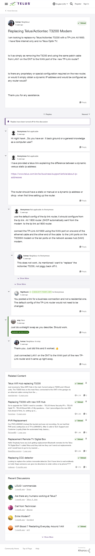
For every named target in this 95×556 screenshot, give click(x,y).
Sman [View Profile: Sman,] (29, 489)
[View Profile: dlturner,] (10, 507)
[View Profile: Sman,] (10, 487)
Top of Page (27, 548)
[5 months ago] (21, 467)
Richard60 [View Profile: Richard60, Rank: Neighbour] (12, 432)
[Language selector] (60, 3)
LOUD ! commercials (25, 485)
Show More (23, 278)
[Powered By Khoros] (84, 550)
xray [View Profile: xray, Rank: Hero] (18, 320)
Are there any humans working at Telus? (36, 496)
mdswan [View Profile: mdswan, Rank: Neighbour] (11, 467)
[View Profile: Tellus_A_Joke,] (10, 497)
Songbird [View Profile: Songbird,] (30, 520)
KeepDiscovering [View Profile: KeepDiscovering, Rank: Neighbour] (14, 451)
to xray (37, 341)
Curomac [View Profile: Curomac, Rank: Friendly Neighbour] (11, 414)
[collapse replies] (5, 131)
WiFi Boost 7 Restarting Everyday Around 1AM (39, 526)
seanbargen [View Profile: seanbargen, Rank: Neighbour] (12, 395)
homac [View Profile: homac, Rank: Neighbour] (18, 22)
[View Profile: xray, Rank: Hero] (13, 321)
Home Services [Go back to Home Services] (11, 11)
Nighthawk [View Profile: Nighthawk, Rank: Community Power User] (24, 292)
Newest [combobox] (86, 114)
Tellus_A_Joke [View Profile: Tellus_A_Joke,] (32, 499)
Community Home (12, 548)
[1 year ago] (21, 432)
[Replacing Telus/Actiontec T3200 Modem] (21, 134)
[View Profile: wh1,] (10, 527)
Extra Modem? (22, 516)
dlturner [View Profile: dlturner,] (30, 509)
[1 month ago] (20, 489)
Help (37, 548)
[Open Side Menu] (6, 4)
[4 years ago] (23, 395)
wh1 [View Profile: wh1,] (28, 530)
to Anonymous (47, 209)
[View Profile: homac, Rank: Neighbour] (11, 23)
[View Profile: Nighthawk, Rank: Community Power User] (16, 293)
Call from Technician (25, 506)
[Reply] (83, 102)
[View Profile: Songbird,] (10, 517)
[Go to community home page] (20, 4)
